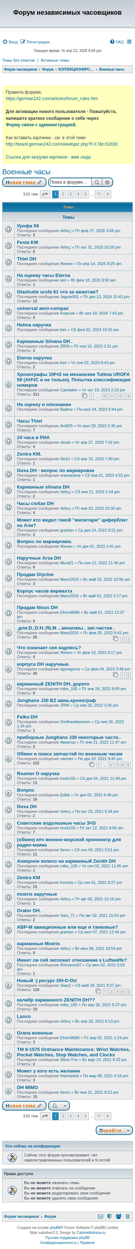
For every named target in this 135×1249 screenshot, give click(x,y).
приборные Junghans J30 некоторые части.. (69, 737)
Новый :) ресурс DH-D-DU (47, 980)
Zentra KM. (29, 454)
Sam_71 (67, 915)
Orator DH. (29, 910)
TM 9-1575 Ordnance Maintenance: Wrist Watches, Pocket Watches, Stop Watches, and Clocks (73, 1052)
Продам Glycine (35, 574)
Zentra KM (28, 877)
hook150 (67, 778)
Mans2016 (69, 579)
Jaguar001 (69, 296)
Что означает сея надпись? (49, 647)
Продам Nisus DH (37, 607)
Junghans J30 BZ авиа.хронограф (56, 700)
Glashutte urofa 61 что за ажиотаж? (57, 291)
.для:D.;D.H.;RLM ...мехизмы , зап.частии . (66, 628)
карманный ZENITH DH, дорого (53, 684)
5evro (65, 850)
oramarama (70, 475)
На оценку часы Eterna (43, 275)
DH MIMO (27, 1087)
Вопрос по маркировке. (44, 541)
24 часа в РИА (33, 437)
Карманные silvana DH (43, 487)
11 (112, 396)
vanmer (66, 759)
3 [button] (70, 194)
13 (127, 396)
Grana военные (35, 1033)
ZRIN (64, 346)
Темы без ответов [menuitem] (18, 60)
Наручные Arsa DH (39, 558)
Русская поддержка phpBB (67, 1238)
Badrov (66, 409)
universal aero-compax (43, 308)
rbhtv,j (65, 230)
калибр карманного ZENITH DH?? (56, 1000)
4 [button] (78, 194)
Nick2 (65, 459)
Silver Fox (69, 1059)
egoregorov (70, 669)
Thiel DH (26, 258)
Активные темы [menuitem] (55, 60)
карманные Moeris (38, 943)
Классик (67, 313)
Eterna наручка (34, 357)
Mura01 (66, 563)
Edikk (65, 795)
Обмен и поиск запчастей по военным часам (69, 754)
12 (120, 396)
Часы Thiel (29, 421)
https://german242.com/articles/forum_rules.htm (52, 98)
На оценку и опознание (44, 404)
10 (105, 396)
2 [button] (63, 194)
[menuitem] (10, 42)
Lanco (24, 1016)
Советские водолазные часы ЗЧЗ (56, 823)
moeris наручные (37, 894)
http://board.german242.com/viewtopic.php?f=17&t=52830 (62, 144)
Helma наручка (34, 324)
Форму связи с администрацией (40, 124)
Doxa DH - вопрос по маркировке (55, 470)
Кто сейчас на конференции (32, 1146)
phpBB (55, 1228)
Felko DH (27, 717)
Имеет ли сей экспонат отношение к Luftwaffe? (72, 960)
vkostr (65, 442)
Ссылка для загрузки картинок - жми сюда (48, 157)
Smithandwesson (75, 722)
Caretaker (68, 390)
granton (66, 530)
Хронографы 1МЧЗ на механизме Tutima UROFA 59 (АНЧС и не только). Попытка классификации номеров (74, 380)
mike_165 (68, 689)
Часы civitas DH (35, 503)
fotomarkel (69, 1076)
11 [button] (99, 194)
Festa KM (27, 242)
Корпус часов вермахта (44, 591)
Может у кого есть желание (48, 1071)
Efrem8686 (70, 612)
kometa (66, 882)
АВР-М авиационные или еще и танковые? (67, 927)
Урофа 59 (28, 225)
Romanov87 (70, 965)
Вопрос (26, 790)
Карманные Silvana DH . (45, 341)
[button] (45, 194)
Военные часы (26, 172)
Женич (66, 263)
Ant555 (66, 426)
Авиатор (67, 742)
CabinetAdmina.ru (91, 1233)
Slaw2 (65, 985)
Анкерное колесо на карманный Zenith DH (66, 861)
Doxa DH (27, 806)
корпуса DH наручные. (43, 664)
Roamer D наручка (38, 773)
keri (63, 280)
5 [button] (86, 194)
